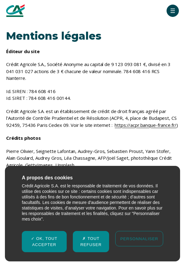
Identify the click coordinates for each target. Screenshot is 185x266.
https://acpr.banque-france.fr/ (145, 125)
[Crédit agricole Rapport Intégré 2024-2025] (15, 10)
